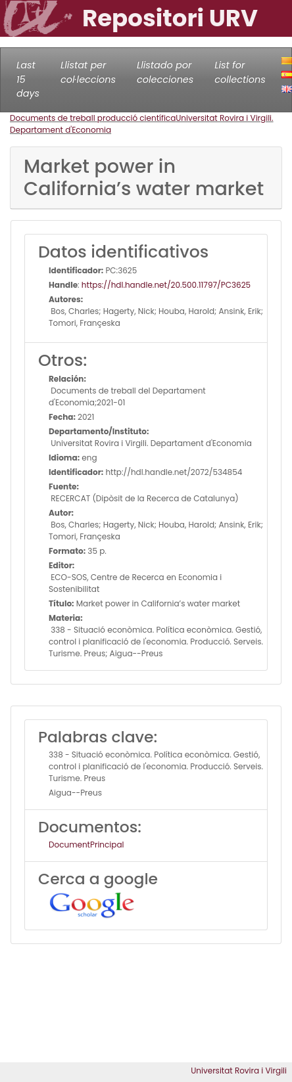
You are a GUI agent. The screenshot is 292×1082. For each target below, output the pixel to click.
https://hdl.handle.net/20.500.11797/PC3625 (166, 284)
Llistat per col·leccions (88, 72)
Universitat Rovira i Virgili (239, 1070)
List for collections (239, 72)
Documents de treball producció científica (93, 118)
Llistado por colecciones (165, 72)
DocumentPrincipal (86, 844)
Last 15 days (27, 79)
